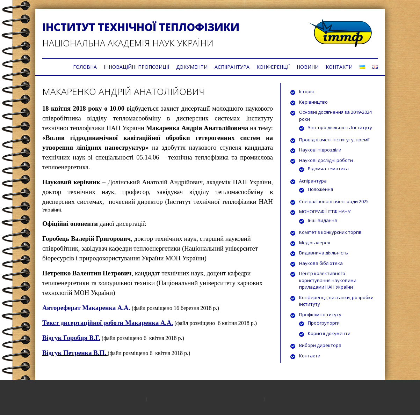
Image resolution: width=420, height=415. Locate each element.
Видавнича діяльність (323, 253)
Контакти (309, 356)
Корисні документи (329, 333)
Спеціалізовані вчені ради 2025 (334, 201)
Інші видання (322, 220)
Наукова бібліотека (321, 263)
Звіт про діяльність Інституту (340, 127)
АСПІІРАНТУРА (232, 67)
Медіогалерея (314, 242)
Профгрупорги (324, 323)
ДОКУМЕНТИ (192, 67)
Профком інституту (320, 314)
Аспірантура (313, 181)
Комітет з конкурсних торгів (330, 232)
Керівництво (313, 102)
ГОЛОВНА (85, 67)
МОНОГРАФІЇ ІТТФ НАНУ (324, 211)
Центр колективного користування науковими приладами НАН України (327, 280)
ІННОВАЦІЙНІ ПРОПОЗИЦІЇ (136, 67)
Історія (306, 91)
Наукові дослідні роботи (326, 160)
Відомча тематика (328, 168)
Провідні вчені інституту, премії (334, 139)
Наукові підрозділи (320, 150)
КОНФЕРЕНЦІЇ (273, 67)
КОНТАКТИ (339, 67)
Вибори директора (320, 345)
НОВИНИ (308, 67)
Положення (320, 189)
